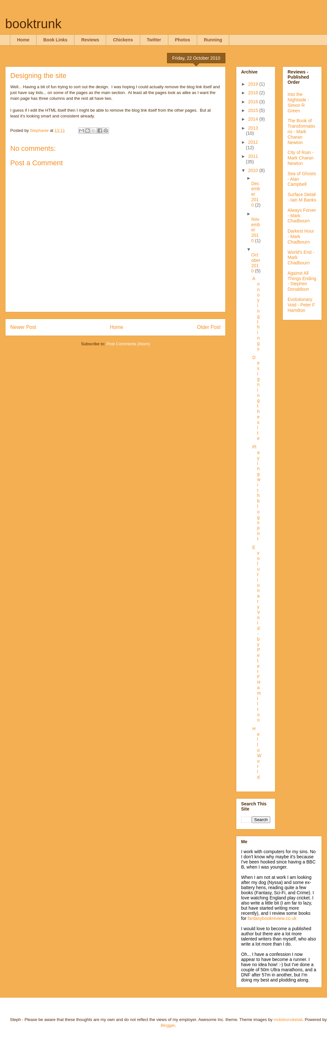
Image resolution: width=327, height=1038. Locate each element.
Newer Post (23, 327)
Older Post (209, 327)
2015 (253, 110)
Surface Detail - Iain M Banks (302, 197)
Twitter (154, 39)
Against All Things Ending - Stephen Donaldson (302, 281)
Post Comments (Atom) (128, 343)
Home (23, 39)
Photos (182, 39)
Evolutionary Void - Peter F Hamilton (301, 305)
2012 (253, 142)
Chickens (123, 39)
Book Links (55, 39)
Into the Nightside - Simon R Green (298, 102)
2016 (253, 101)
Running (213, 39)
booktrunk (33, 24)
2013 (253, 128)
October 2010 (255, 262)
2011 (253, 156)
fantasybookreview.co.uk (272, 918)
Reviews (90, 39)
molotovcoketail (288, 1019)
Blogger (168, 1025)
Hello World (256, 753)
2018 (253, 92)
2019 (253, 84)
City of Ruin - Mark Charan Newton (301, 158)
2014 (253, 119)
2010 (253, 170)
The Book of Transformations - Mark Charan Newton (301, 131)
